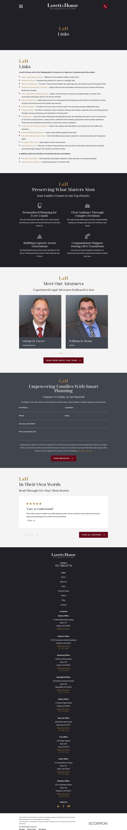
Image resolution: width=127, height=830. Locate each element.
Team (63, 586)
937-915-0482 (63, 775)
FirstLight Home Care (30, 142)
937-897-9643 (63, 648)
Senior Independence (29, 84)
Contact (63, 605)
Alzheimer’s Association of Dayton (34, 87)
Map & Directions (63, 629)
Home (63, 577)
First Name (23, 407)
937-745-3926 (63, 753)
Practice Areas (63, 591)
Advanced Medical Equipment (33, 132)
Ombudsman (26, 117)
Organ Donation (27, 110)
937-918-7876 (63, 671)
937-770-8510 (63, 712)
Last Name (69, 407)
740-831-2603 (63, 797)
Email (67, 416)
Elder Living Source (29, 100)
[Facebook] (63, 807)
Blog (63, 600)
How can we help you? (27, 432)
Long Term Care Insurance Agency (34, 126)
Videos (63, 596)
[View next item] (73, 353)
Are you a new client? (27, 424)
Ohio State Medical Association (33, 136)
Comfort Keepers (28, 107)
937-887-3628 (63, 731)
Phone (21, 416)
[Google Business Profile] (58, 807)
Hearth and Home (28, 81)
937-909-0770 (63, 566)
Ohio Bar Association (29, 159)
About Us (63, 582)
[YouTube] (69, 807)
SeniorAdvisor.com (29, 146)
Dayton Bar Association (30, 162)
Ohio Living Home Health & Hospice (35, 94)
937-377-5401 (63, 693)
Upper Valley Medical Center (32, 77)
